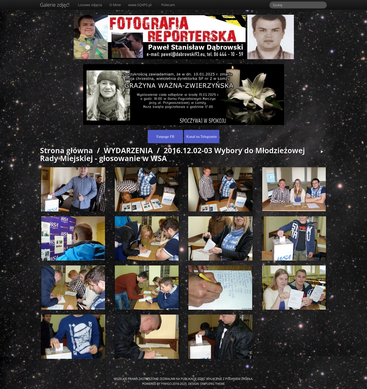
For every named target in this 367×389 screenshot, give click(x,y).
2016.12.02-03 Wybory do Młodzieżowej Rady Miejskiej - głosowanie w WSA (172, 154)
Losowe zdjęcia (90, 4)
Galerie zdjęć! (54, 4)
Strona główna (66, 150)
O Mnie (115, 4)
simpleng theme (212, 384)
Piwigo (166, 384)
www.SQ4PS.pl (140, 4)
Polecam (168, 4)
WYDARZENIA (128, 150)
